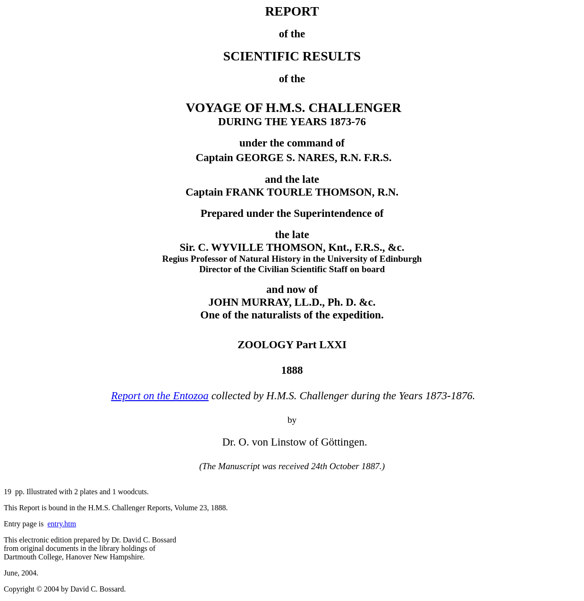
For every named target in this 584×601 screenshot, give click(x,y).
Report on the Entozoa (160, 395)
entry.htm (61, 524)
